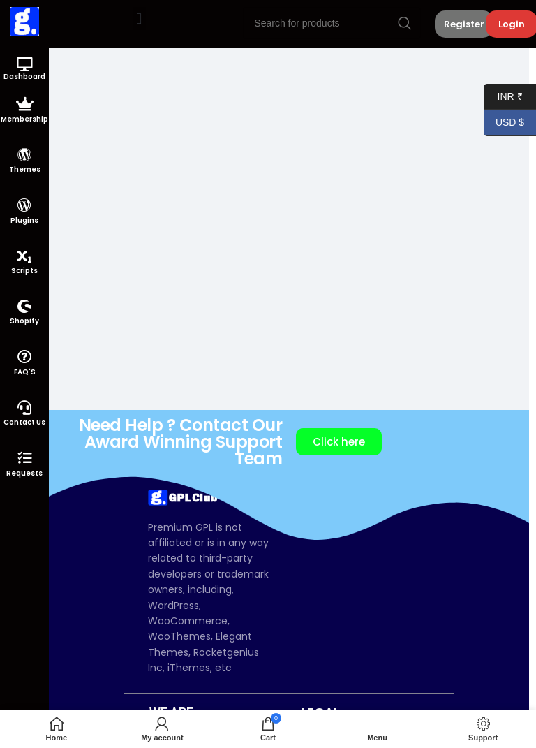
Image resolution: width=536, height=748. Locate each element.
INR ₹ (503, 97)
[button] (139, 18)
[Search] (332, 23)
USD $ (504, 122)
